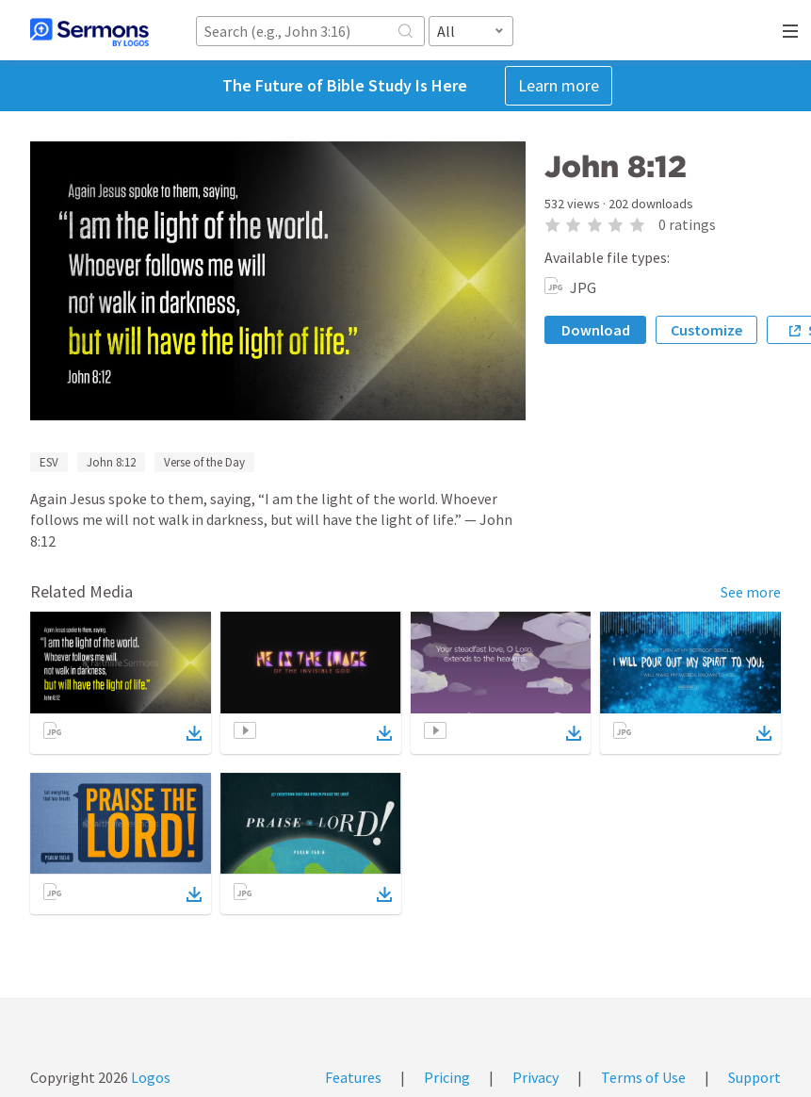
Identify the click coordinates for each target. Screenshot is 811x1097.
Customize (706, 329)
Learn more (558, 85)
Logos (149, 1077)
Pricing (447, 1077)
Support (754, 1077)
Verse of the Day (204, 462)
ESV (49, 462)
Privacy (535, 1077)
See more (751, 591)
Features (353, 1077)
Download (595, 329)
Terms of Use (643, 1077)
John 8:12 (111, 462)
